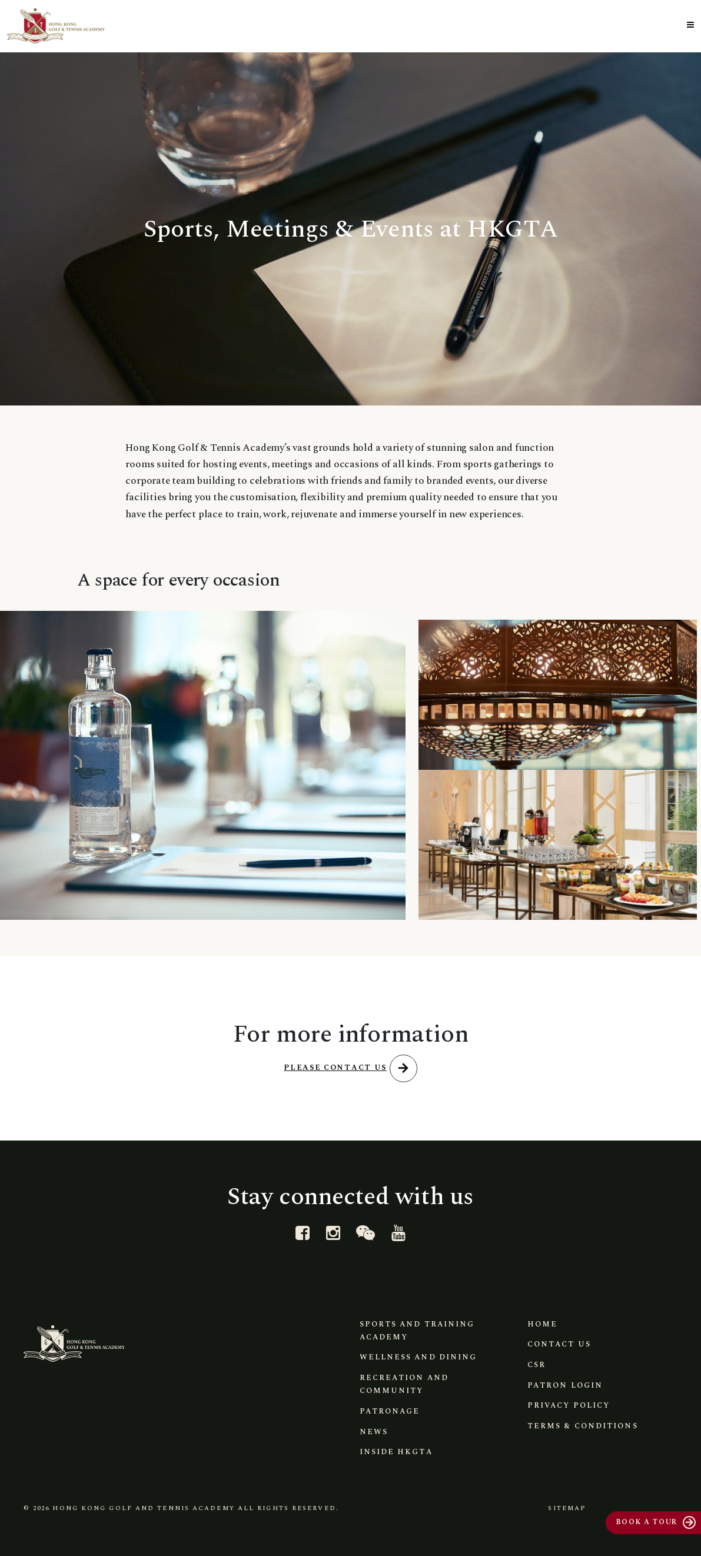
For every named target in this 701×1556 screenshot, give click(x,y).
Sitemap (565, 1507)
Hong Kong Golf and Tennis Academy (143, 1507)
